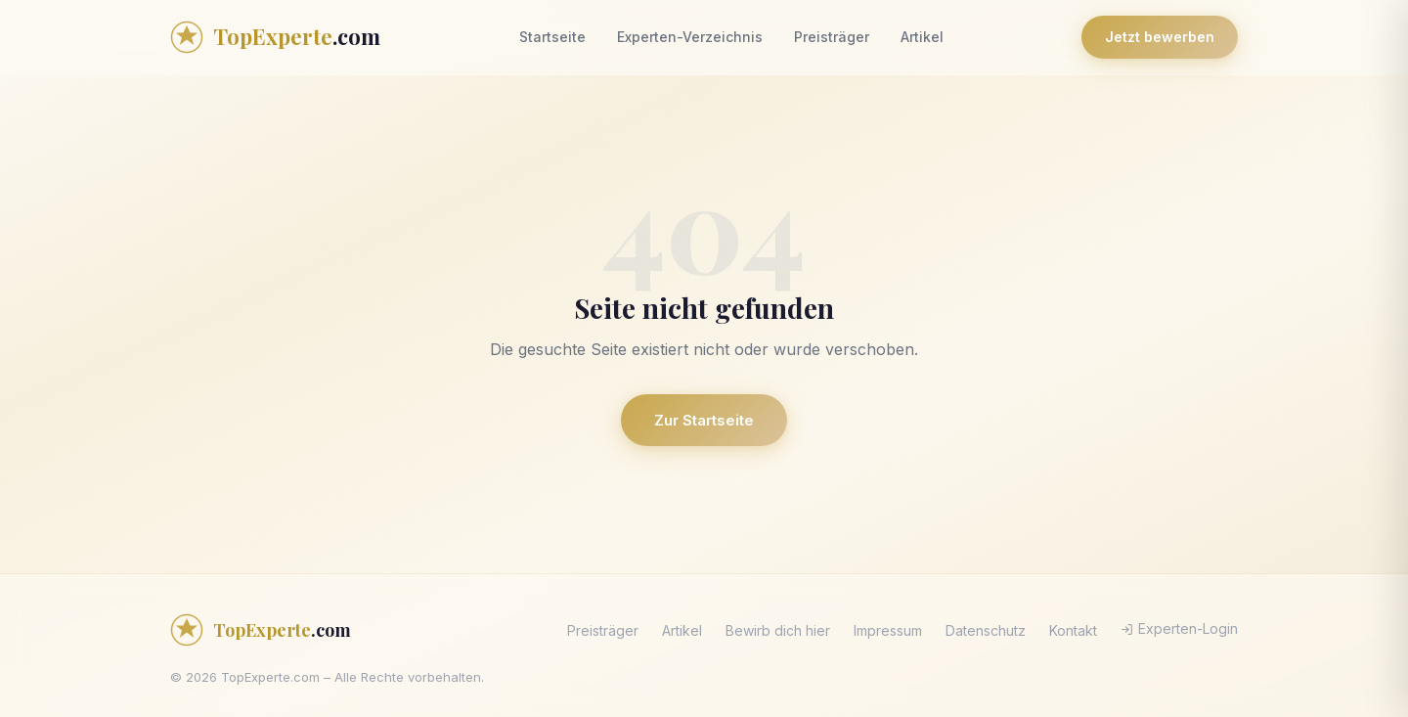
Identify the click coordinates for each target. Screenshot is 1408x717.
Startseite (552, 36)
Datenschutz (986, 630)
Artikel (922, 36)
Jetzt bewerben (1159, 36)
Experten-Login (1179, 628)
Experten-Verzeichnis (690, 36)
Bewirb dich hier (778, 630)
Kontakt (1073, 630)
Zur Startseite (704, 420)
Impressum (888, 630)
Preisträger (831, 36)
